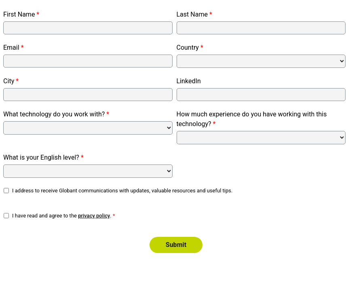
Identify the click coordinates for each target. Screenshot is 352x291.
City (8, 81)
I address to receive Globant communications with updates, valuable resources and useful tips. (122, 190)
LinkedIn (189, 81)
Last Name (192, 14)
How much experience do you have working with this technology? (252, 119)
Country (188, 48)
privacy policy (94, 215)
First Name (19, 14)
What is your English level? (41, 157)
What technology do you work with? (54, 114)
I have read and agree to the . (62, 215)
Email (11, 48)
